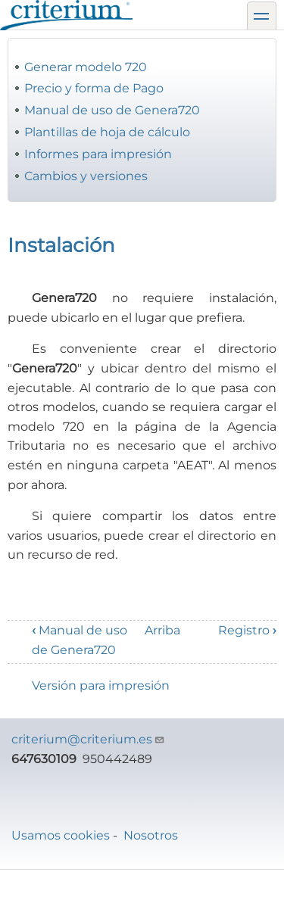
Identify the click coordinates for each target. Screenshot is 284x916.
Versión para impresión (101, 685)
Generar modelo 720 (85, 67)
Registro (247, 630)
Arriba (162, 630)
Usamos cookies (60, 835)
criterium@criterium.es (88, 739)
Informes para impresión (98, 154)
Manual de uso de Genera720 (112, 110)
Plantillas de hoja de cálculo (107, 132)
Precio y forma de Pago (94, 88)
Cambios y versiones (86, 176)
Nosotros (150, 835)
